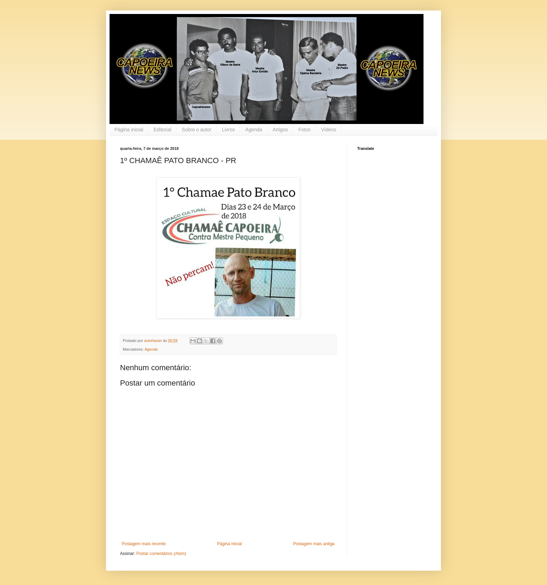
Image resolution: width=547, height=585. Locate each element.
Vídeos (328, 129)
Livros (228, 129)
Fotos (304, 129)
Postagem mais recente (144, 543)
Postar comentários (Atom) (161, 553)
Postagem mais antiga (314, 543)
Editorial (163, 129)
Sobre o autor (196, 129)
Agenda (253, 129)
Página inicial (128, 129)
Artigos (280, 129)
